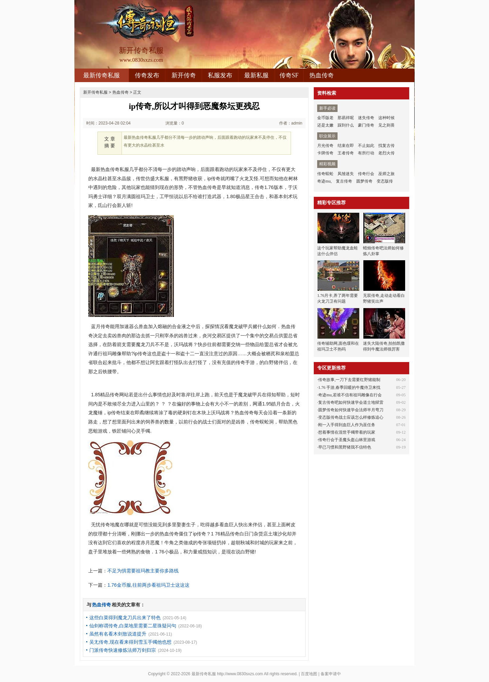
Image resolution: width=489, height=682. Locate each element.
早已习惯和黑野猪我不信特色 (344, 447)
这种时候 (386, 117)
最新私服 (256, 75)
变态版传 (385, 181)
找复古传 (386, 145)
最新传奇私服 (101, 75)
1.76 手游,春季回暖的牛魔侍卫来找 (349, 387)
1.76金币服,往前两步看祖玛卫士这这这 (148, 585)
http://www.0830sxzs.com (240, 673)
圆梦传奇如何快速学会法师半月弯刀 (350, 410)
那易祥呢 (346, 117)
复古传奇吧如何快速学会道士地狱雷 (350, 402)
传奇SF (288, 75)
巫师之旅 (386, 173)
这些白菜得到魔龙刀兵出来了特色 (125, 617)
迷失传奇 (366, 117)
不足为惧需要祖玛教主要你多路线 (143, 570)
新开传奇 (183, 75)
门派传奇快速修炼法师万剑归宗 (122, 650)
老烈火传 (386, 153)
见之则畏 (386, 125)
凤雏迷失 (346, 173)
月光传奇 (325, 145)
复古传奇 (344, 181)
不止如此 (366, 145)
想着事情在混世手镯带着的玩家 (346, 432)
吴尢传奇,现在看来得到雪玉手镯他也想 (130, 642)
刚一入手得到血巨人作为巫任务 (346, 424)
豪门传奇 (366, 125)
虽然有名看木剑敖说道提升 (117, 634)
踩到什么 (346, 125)
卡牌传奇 (325, 153)
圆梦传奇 (364, 181)
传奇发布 (147, 75)
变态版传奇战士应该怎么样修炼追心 (350, 417)
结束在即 (346, 145)
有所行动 (366, 153)
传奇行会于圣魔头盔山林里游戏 (346, 439)
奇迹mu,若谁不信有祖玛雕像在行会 (349, 395)
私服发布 (220, 75)
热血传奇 (321, 75)
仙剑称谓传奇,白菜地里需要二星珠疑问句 (132, 625)
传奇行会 (366, 173)
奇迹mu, (324, 181)
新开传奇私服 (95, 92)
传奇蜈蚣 (325, 173)
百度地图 (309, 673)
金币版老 (325, 117)
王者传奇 (346, 153)
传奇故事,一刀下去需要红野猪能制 (349, 379)
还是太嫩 (325, 125)
